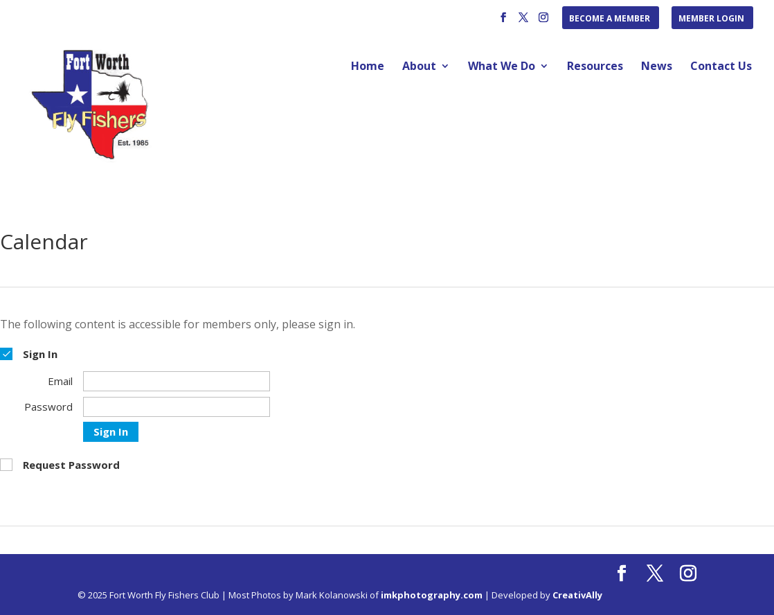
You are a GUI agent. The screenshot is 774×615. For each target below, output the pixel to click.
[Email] (176, 381)
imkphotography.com (432, 595)
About (419, 67)
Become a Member (609, 19)
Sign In (110, 431)
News (656, 67)
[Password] (176, 407)
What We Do (501, 67)
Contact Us (721, 67)
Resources (595, 67)
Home (367, 67)
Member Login (711, 19)
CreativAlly (577, 595)
